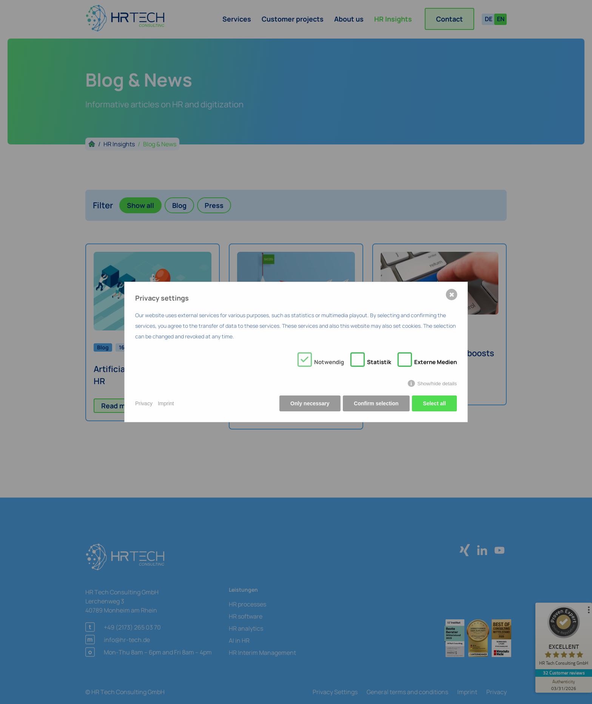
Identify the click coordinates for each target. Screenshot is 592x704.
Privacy (144, 403)
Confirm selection (376, 403)
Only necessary (310, 403)
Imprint (166, 403)
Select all (434, 403)
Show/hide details (437, 383)
